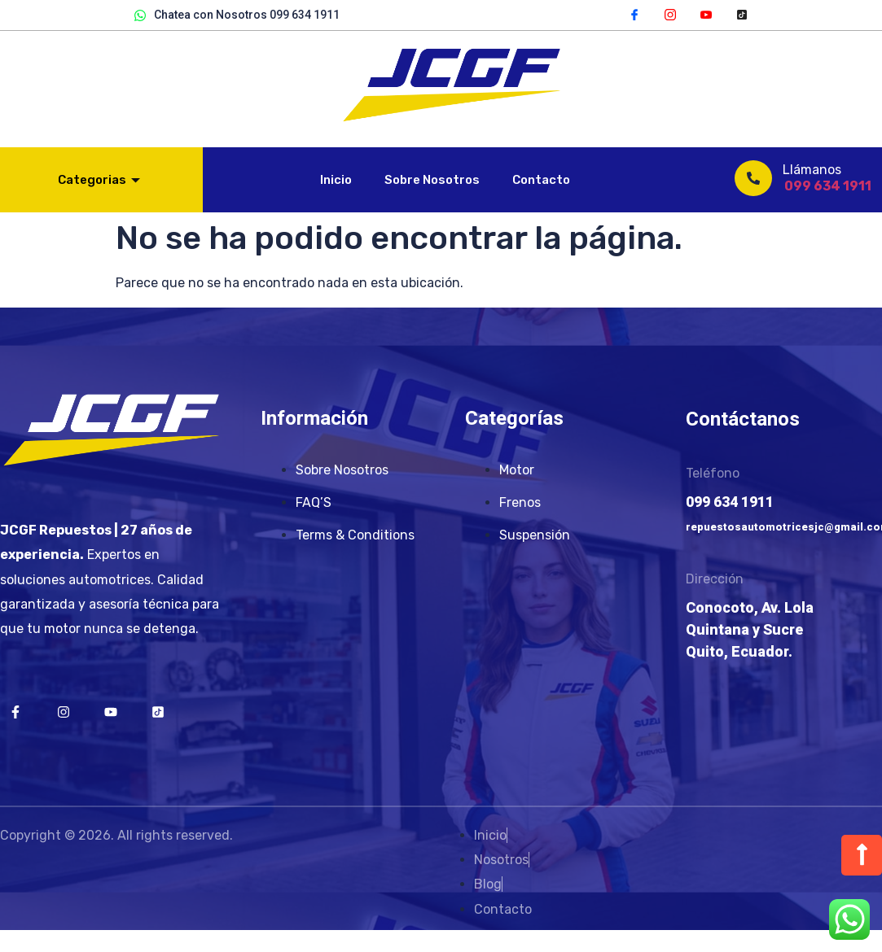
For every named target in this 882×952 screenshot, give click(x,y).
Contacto (541, 179)
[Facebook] (634, 14)
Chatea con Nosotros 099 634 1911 (237, 15)
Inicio (336, 179)
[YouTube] (706, 14)
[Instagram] (670, 14)
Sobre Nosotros (432, 179)
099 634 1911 (827, 186)
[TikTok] (742, 14)
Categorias (99, 179)
